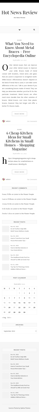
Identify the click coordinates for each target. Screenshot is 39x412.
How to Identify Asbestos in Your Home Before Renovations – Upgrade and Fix (19, 249)
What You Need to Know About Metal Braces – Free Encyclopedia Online (19, 49)
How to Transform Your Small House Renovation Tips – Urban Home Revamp (20, 239)
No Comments (32, 121)
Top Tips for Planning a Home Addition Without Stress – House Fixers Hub (20, 268)
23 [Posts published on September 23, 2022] (24, 307)
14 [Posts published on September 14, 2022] (14, 303)
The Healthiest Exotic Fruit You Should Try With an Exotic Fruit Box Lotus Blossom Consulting (20, 258)
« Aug (4, 317)
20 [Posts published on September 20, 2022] (9, 307)
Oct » (9, 317)
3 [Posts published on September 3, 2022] (29, 293)
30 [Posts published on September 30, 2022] (24, 312)
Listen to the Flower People (24, 194)
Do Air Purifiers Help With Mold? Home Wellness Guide (20, 230)
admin (8, 121)
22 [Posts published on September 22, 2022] (19, 307)
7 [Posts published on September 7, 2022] (14, 298)
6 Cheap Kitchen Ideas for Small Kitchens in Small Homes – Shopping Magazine (19, 141)
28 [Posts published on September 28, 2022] (14, 312)
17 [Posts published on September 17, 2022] (29, 303)
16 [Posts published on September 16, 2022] (24, 303)
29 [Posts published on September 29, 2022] (19, 312)
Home (19, 40)
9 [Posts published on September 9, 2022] (24, 298)
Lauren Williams (8, 199)
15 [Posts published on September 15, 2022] (19, 303)
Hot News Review (19, 12)
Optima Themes (25, 408)
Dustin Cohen (7, 214)
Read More (19, 114)
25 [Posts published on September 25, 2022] (34, 307)
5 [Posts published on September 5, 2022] (4, 298)
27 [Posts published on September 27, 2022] (9, 312)
